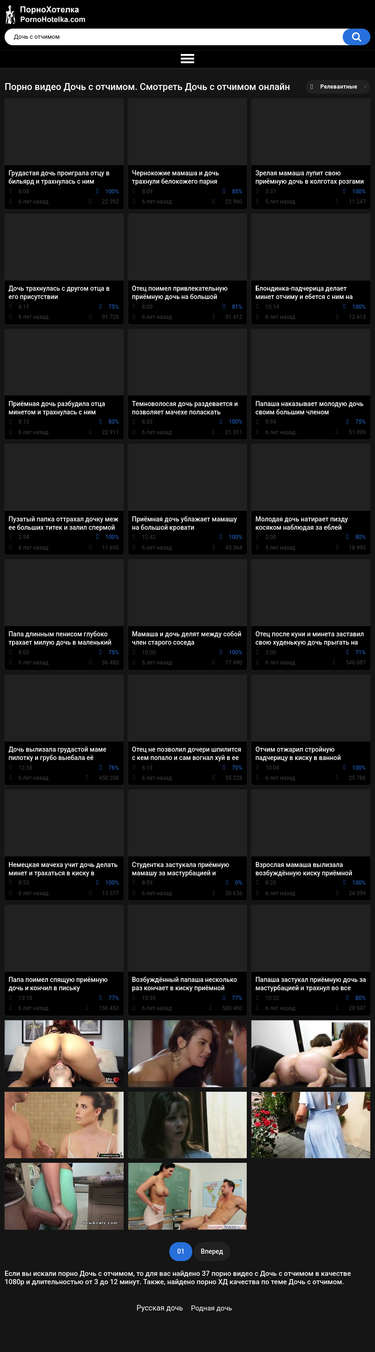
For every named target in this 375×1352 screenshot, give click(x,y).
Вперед (212, 1251)
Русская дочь (160, 1308)
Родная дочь (211, 1308)
